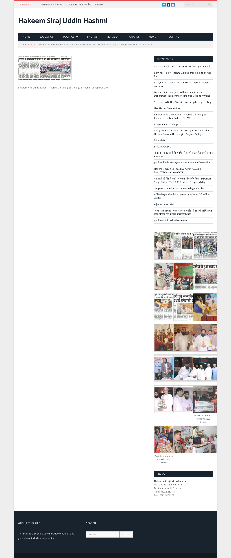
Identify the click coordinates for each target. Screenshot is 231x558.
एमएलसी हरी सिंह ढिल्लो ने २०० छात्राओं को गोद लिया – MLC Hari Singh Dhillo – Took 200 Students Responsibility (182, 180)
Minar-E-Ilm (160, 140)
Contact (175, 36)
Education (46, 36)
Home (26, 36)
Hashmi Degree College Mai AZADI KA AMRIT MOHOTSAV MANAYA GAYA (178, 170)
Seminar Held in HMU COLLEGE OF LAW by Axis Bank (71, 4)
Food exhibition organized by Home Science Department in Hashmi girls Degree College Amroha (182, 94)
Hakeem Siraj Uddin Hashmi (63, 20)
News (152, 36)
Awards (134, 36)
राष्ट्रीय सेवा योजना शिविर (164, 204)
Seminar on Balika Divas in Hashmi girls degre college (183, 102)
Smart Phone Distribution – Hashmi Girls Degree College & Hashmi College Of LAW (180, 116)
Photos (92, 36)
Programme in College (166, 124)
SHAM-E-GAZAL (162, 146)
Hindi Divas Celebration (167, 108)
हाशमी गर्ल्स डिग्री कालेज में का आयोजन (171, 220)
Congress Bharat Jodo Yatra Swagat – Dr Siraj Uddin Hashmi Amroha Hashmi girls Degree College (182, 132)
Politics (68, 36)
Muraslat (113, 36)
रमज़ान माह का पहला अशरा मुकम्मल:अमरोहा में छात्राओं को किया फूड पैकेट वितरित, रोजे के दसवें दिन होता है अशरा (183, 212)
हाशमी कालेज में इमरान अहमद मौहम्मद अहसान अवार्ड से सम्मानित (182, 162)
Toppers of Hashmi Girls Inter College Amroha (179, 188)
